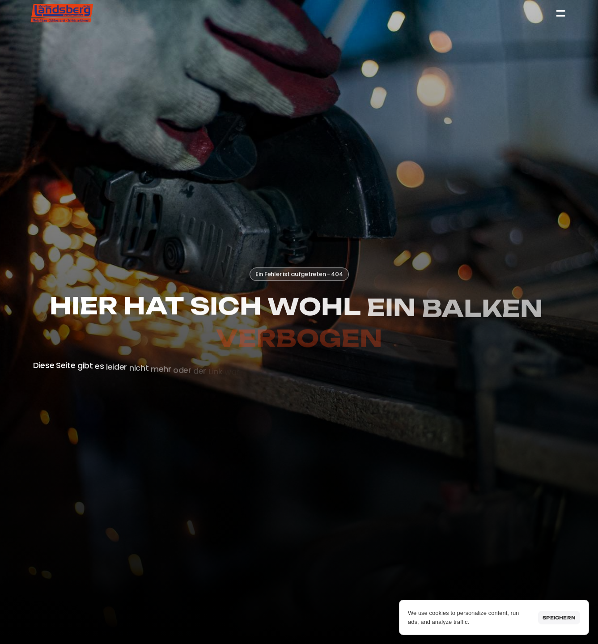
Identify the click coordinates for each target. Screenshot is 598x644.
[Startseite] (62, 13)
